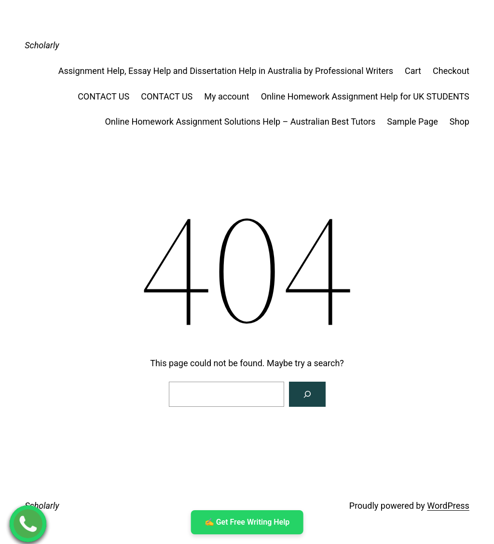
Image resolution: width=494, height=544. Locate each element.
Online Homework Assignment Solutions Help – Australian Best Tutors (240, 121)
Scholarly (42, 45)
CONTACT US (103, 96)
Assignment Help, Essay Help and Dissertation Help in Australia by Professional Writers (225, 71)
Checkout (451, 71)
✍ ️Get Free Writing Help (247, 522)
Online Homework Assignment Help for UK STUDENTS (365, 96)
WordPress (448, 506)
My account (226, 96)
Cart (413, 71)
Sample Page (412, 121)
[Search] (307, 394)
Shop (459, 121)
